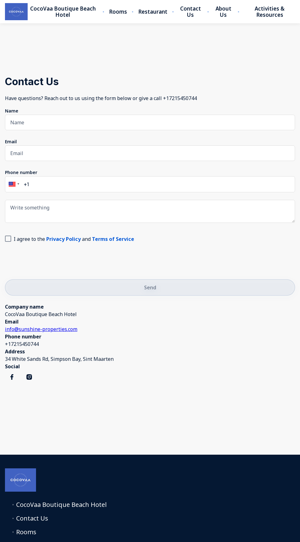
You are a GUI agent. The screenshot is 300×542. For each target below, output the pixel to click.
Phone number (21, 172)
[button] (13, 184)
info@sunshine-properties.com (41, 329)
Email (11, 142)
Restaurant (152, 12)
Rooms (118, 12)
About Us (223, 12)
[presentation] (52, 260)
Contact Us (190, 12)
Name (11, 111)
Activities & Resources (269, 12)
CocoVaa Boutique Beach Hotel (63, 12)
